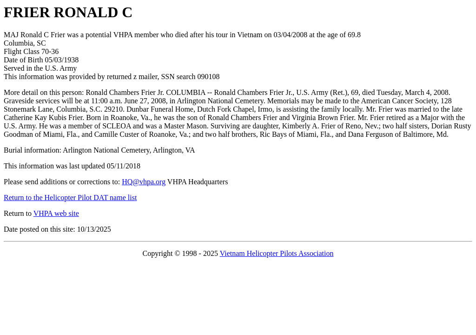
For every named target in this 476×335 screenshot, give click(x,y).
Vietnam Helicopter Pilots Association (277, 253)
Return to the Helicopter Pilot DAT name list (70, 197)
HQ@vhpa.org (143, 182)
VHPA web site (56, 213)
